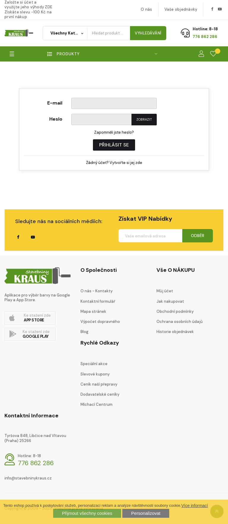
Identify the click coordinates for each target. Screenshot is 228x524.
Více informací (194, 505)
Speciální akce (93, 363)
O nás (146, 9)
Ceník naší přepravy (98, 384)
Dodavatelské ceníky (99, 394)
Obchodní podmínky (175, 311)
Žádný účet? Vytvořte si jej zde (114, 162)
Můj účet (164, 290)
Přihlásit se (114, 145)
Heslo (55, 118)
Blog (84, 331)
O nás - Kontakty (96, 290)
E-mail (54, 102)
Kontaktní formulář (97, 301)
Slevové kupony (95, 374)
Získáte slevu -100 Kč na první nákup (28, 14)
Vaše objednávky (180, 9)
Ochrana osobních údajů (179, 321)
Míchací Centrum (96, 404)
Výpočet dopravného (100, 321)
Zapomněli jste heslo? (114, 132)
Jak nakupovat (170, 301)
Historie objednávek (175, 331)
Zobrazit (144, 119)
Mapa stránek (93, 311)
